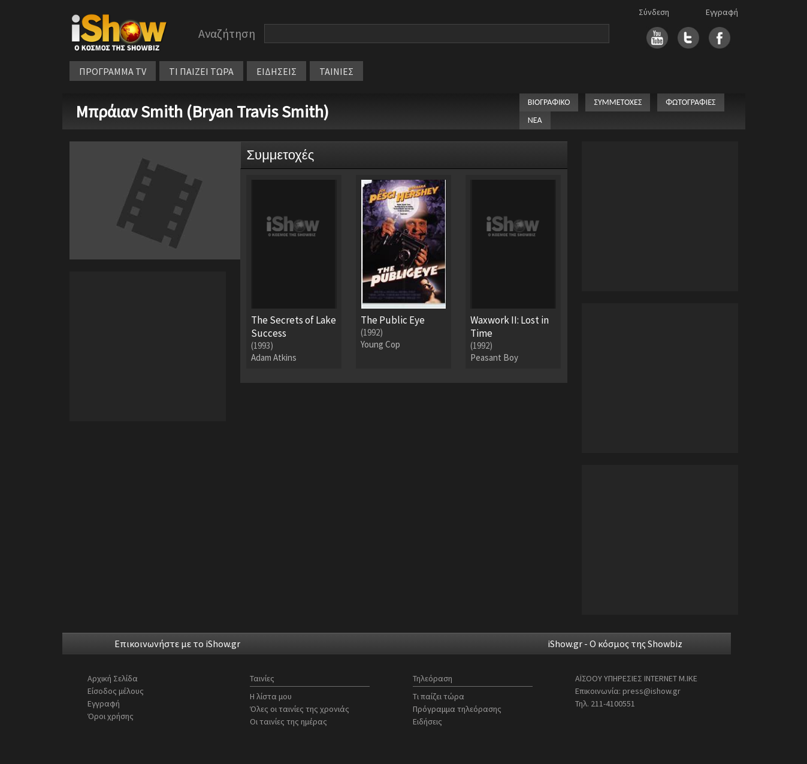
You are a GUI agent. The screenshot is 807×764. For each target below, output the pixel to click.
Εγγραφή (722, 12)
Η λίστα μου (271, 696)
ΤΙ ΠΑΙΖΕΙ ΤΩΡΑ (201, 71)
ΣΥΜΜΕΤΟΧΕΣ (618, 102)
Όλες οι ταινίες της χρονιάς (299, 708)
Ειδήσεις (427, 721)
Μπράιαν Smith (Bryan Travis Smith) (202, 111)
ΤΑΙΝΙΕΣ (336, 71)
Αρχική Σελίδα (112, 678)
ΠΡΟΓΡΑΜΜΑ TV (112, 71)
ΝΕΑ (535, 120)
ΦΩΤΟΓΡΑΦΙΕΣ (690, 102)
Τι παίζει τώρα (438, 696)
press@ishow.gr (651, 691)
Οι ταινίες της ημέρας (288, 721)
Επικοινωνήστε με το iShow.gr (177, 644)
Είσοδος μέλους (115, 691)
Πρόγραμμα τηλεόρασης (457, 708)
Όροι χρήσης (110, 716)
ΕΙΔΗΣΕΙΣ (276, 71)
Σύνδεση (654, 12)
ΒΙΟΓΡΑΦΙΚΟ (549, 102)
